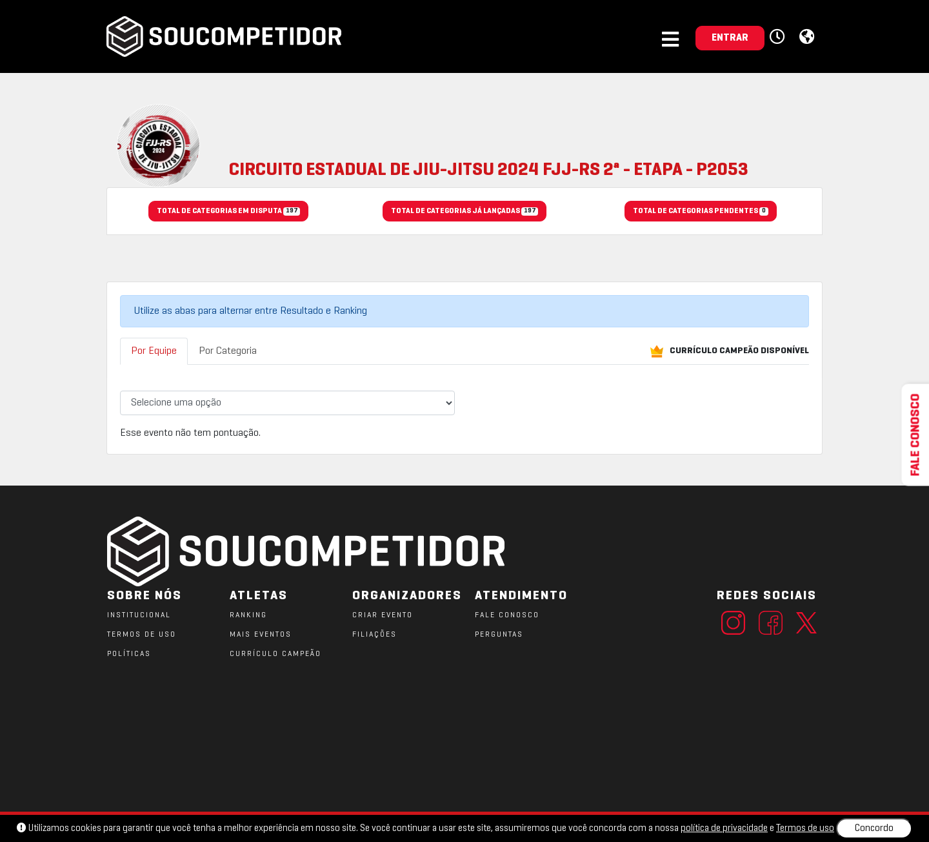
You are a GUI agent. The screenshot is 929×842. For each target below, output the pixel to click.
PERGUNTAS (499, 635)
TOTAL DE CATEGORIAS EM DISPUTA (228, 211)
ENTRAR (730, 38)
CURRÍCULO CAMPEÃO (275, 654)
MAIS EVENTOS (261, 635)
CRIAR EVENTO (382, 615)
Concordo (874, 828)
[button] (779, 37)
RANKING (248, 615)
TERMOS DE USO (141, 635)
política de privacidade (724, 828)
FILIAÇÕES (374, 635)
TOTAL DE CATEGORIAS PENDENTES (700, 211)
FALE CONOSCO (507, 615)
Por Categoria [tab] (228, 351)
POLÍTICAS (129, 654)
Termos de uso (805, 828)
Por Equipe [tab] (154, 351)
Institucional (139, 615)
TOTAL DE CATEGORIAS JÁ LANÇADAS (464, 211)
